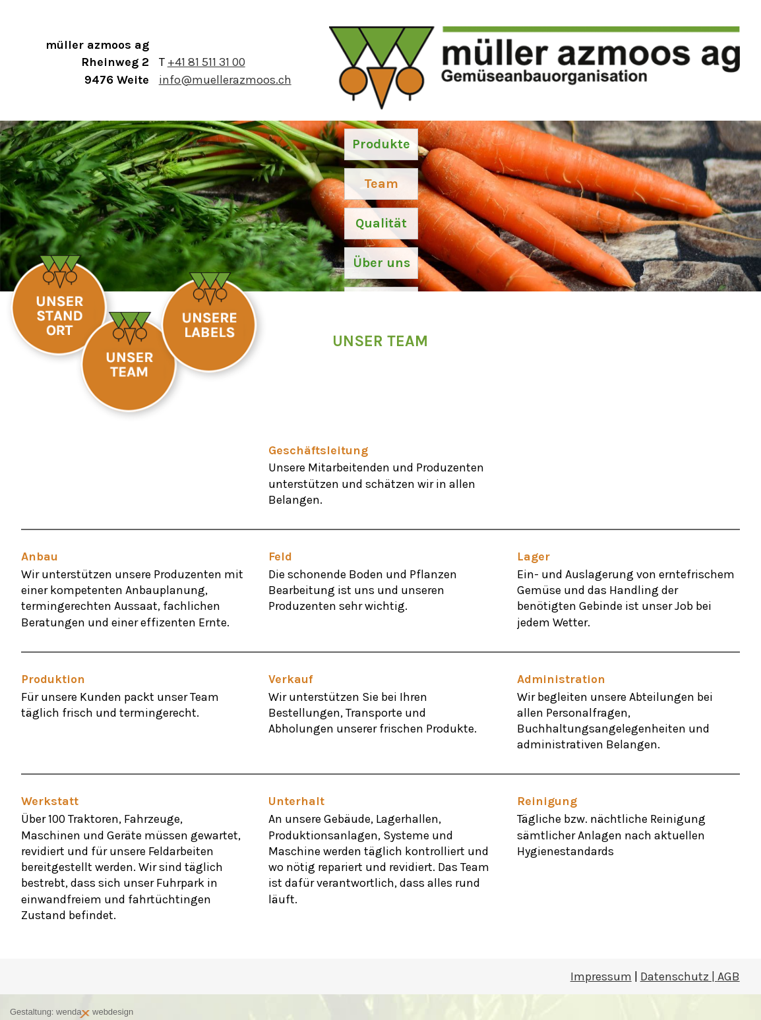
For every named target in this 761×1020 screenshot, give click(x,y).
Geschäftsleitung (318, 450)
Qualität (381, 223)
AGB (728, 976)
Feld (280, 556)
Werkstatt (49, 801)
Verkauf (290, 679)
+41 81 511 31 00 (206, 62)
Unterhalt (296, 801)
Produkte (381, 144)
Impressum (601, 976)
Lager (533, 556)
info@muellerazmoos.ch (225, 80)
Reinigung (547, 801)
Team (381, 183)
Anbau (39, 556)
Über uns (381, 262)
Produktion (53, 679)
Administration (561, 679)
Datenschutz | (678, 976)
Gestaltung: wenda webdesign (71, 1012)
